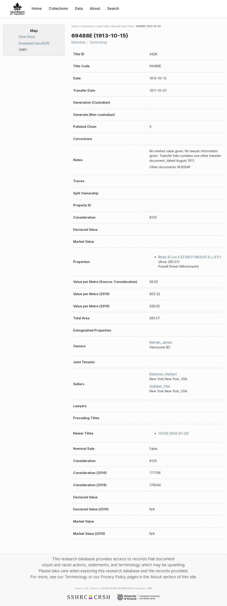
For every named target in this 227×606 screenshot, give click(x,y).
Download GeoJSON (34, 43)
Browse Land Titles (122, 26)
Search (113, 8)
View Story (27, 36)
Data (79, 8)
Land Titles (102, 26)
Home (37, 8)
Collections (58, 8)
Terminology (99, 42)
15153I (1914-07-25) (173, 433)
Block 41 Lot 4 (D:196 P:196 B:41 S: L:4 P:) (189, 257)
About (95, 8)
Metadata (78, 42)
